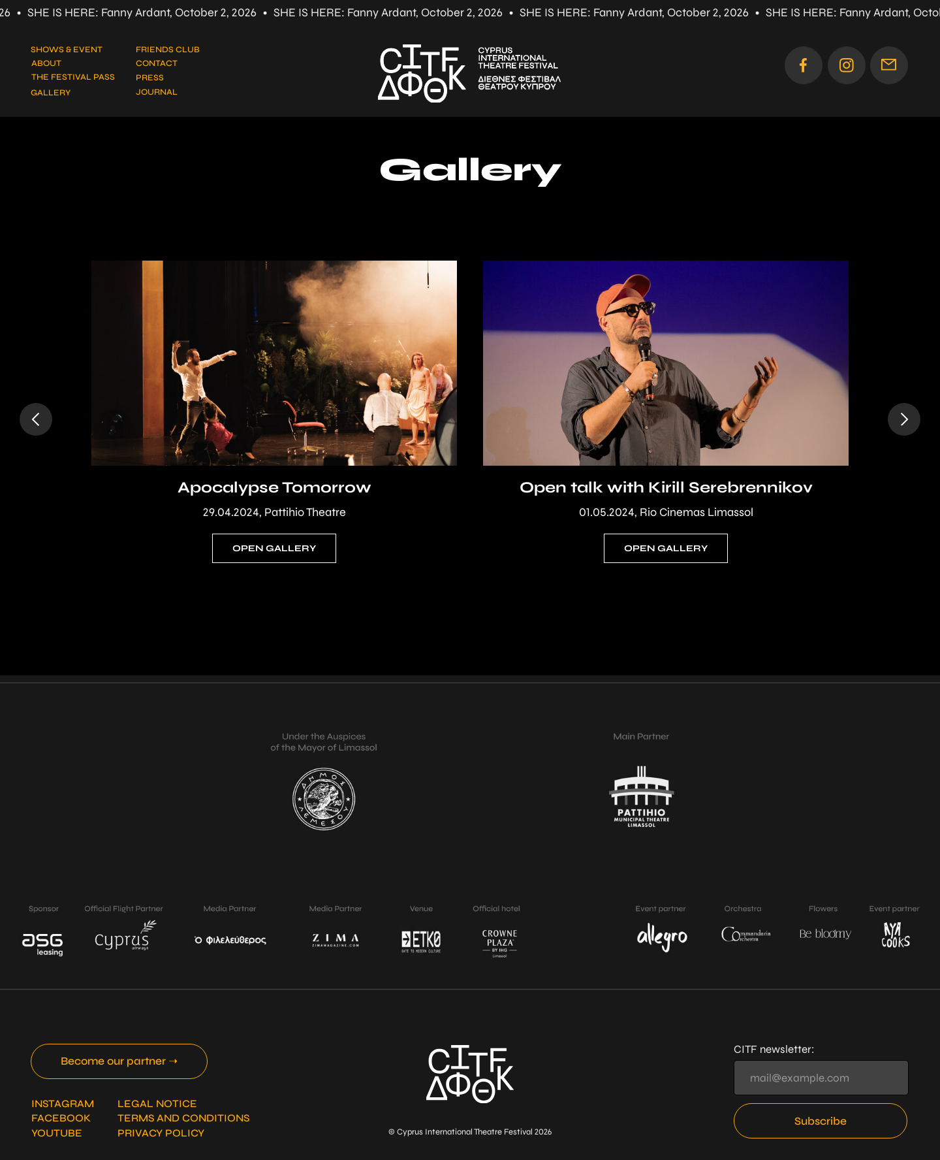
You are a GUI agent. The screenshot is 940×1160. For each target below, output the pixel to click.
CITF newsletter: (774, 1049)
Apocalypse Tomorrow (274, 487)
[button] (889, 65)
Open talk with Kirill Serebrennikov (666, 487)
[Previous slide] (36, 419)
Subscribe (820, 1121)
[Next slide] (904, 419)
